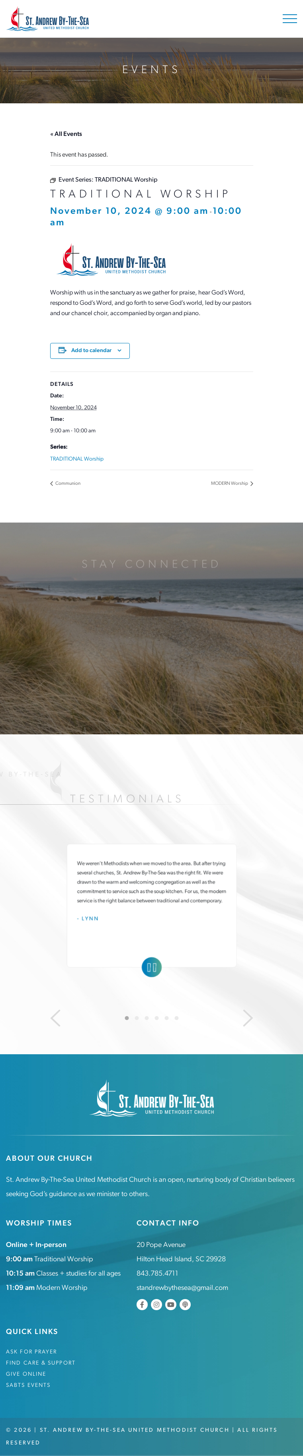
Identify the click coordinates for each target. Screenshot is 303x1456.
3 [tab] (147, 1018)
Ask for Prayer (31, 1352)
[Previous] (55, 1018)
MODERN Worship (230, 483)
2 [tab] (137, 1018)
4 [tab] (156, 1018)
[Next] (248, 1018)
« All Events (66, 134)
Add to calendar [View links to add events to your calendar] (91, 351)
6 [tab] (176, 1018)
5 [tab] (166, 1018)
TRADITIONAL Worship (77, 459)
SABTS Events (28, 1385)
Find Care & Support (41, 1363)
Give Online (26, 1374)
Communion (67, 483)
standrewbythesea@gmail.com (182, 1288)
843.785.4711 (157, 1274)
